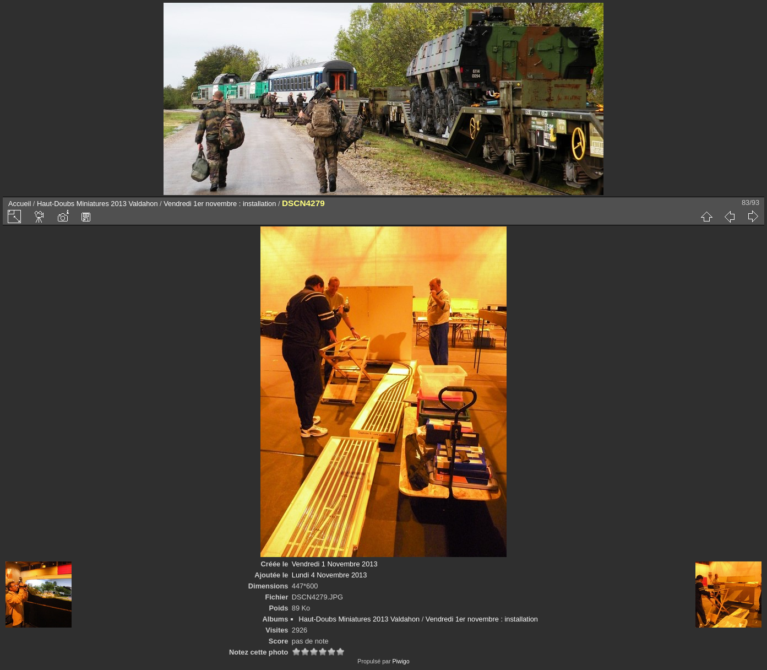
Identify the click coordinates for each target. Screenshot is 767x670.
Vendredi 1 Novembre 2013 (335, 564)
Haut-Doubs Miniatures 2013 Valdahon (97, 203)
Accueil (19, 203)
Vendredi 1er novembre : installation (220, 203)
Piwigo (400, 661)
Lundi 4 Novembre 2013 (329, 575)
